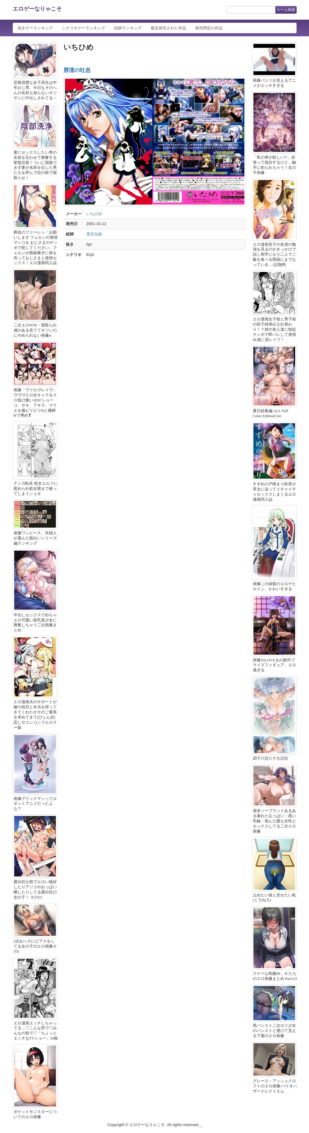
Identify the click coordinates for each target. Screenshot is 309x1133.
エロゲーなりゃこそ (37, 9)
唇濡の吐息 (77, 70)
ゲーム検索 (286, 10)
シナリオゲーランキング (83, 28)
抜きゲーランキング (35, 28)
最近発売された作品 (168, 28)
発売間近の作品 (209, 28)
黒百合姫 (94, 234)
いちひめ (94, 213)
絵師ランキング (128, 28)
